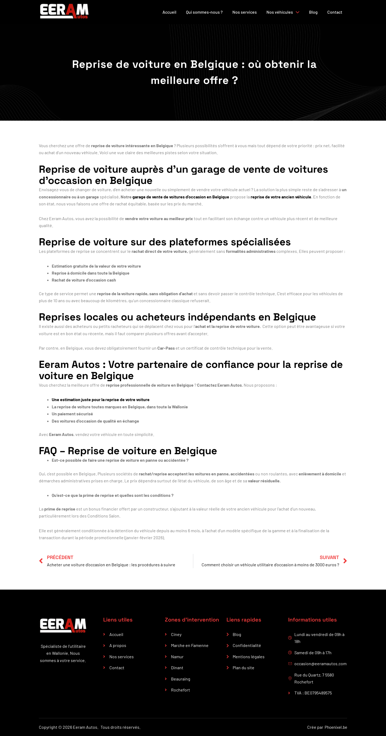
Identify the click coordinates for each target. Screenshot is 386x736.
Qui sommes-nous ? (204, 11)
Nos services (244, 11)
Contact (334, 11)
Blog (313, 11)
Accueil (169, 11)
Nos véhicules (282, 12)
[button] (296, 12)
